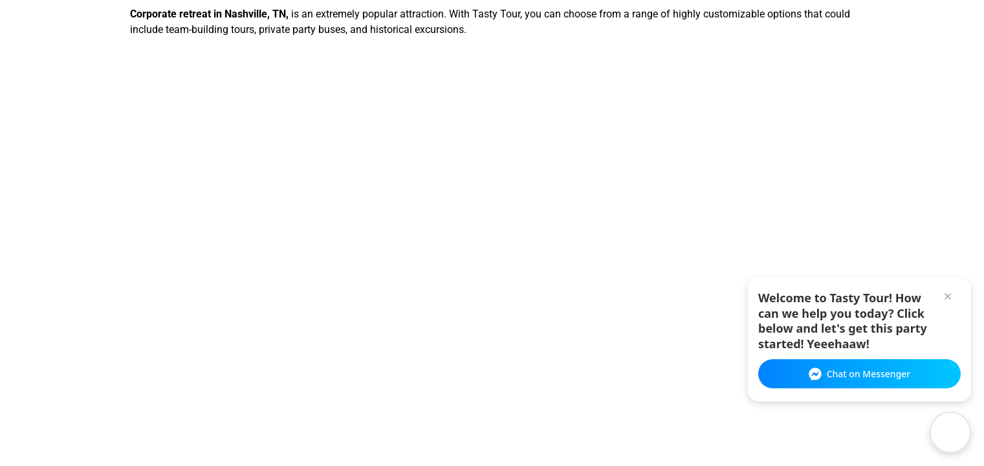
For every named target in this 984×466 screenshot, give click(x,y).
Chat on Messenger (860, 374)
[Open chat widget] (950, 432)
